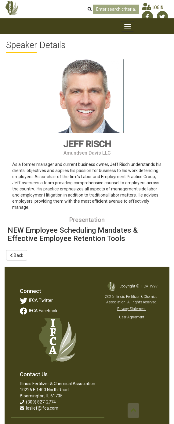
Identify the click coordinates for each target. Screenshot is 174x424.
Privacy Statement (131, 309)
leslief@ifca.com (39, 408)
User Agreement (131, 317)
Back (16, 255)
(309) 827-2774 (38, 402)
